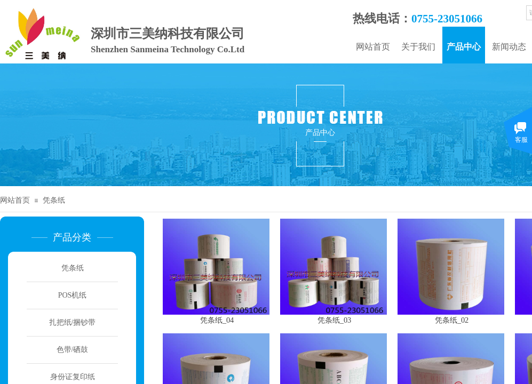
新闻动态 (509, 46)
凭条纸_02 (452, 320)
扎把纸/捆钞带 (72, 322)
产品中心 (464, 46)
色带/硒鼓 (73, 350)
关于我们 (418, 46)
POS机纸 (72, 295)
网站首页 (373, 46)
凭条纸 (54, 200)
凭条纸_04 (217, 320)
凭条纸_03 (334, 320)
